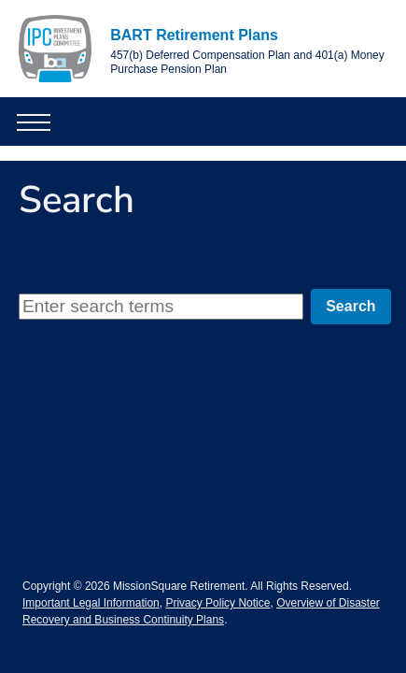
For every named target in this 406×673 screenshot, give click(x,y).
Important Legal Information (91, 602)
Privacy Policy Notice (217, 602)
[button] (24, 121)
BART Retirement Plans (194, 35)
